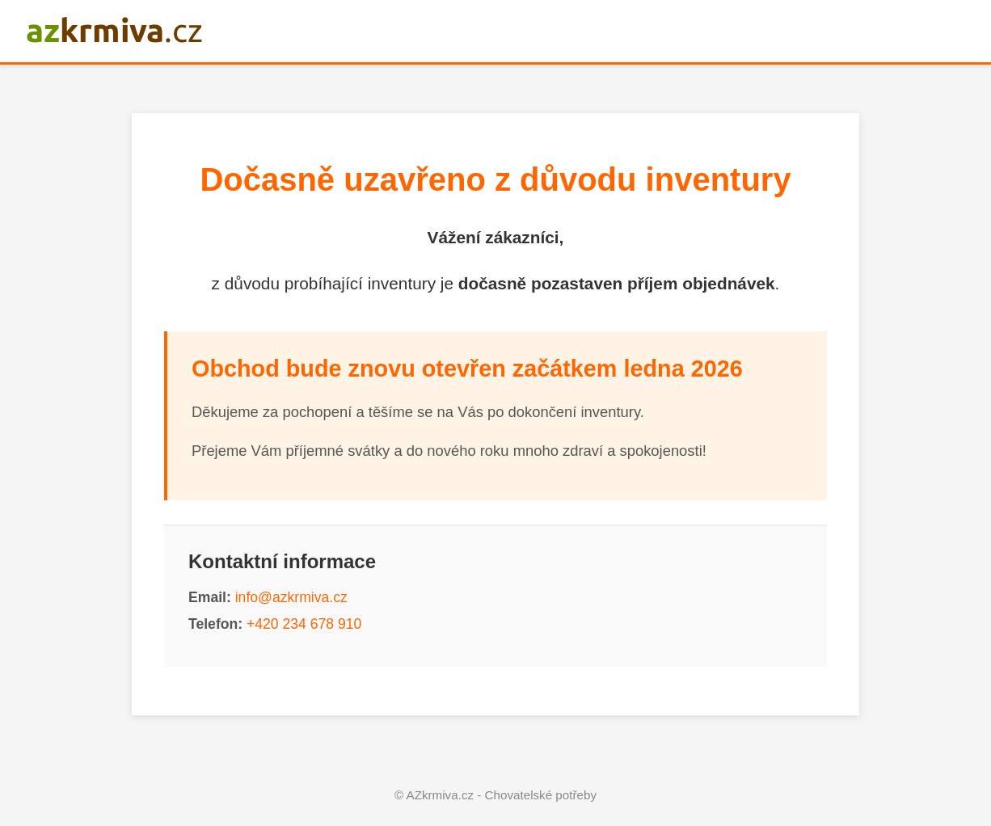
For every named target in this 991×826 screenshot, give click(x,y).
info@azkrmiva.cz (291, 597)
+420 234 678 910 (304, 624)
